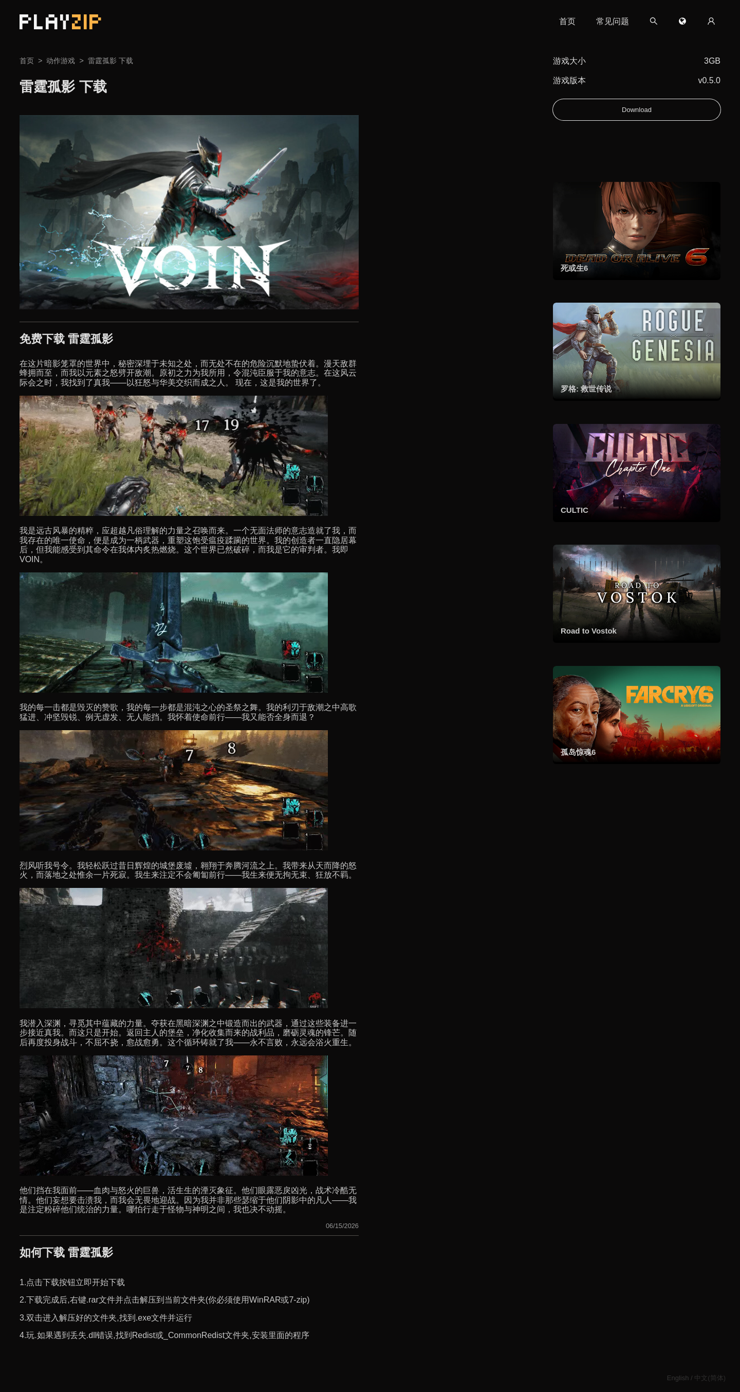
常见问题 (612, 21)
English (678, 1378)
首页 (567, 21)
